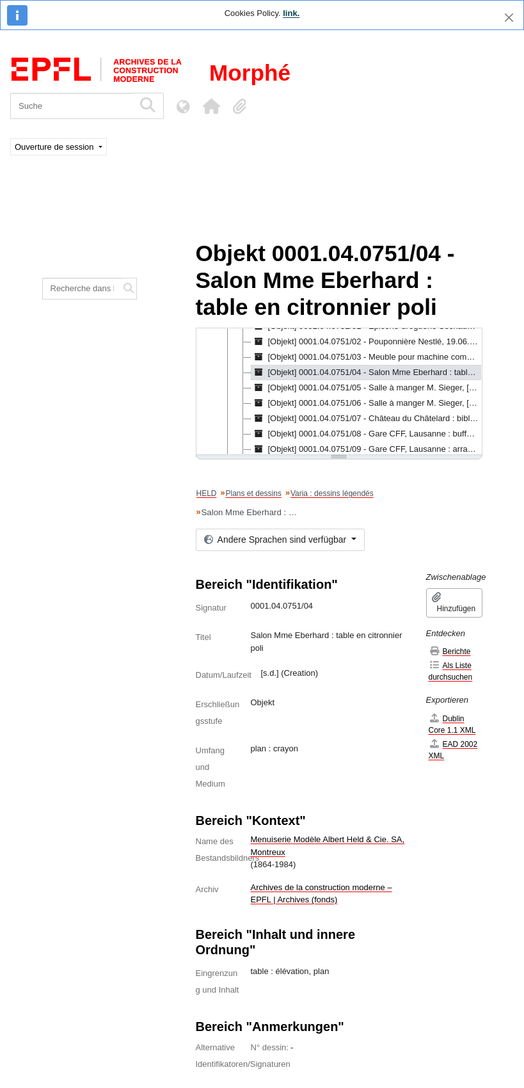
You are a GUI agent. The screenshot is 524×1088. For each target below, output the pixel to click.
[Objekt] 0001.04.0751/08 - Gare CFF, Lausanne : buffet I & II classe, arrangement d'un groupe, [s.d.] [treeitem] (366, 434)
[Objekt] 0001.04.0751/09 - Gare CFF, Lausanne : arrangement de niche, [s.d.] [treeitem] (366, 449)
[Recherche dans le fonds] (82, 288)
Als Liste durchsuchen (451, 671)
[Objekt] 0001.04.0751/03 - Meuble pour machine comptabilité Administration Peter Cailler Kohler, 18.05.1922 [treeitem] (366, 357)
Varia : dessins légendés (332, 493)
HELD (206, 493)
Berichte (450, 651)
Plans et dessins (254, 493)
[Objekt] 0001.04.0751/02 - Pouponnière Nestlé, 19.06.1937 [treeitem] (366, 341)
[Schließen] (509, 18)
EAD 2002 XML (453, 749)
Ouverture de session (55, 147)
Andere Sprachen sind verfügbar (276, 539)
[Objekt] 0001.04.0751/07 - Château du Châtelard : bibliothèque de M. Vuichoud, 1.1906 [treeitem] (366, 418)
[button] (211, 106)
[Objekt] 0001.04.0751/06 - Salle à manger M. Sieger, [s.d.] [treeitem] (366, 403)
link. (291, 13)
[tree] (339, 392)
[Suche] (72, 106)
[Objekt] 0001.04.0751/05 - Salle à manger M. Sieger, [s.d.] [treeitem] (366, 388)
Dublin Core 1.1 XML (452, 724)
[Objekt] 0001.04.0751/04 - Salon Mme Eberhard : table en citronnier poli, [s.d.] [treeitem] (366, 372)
